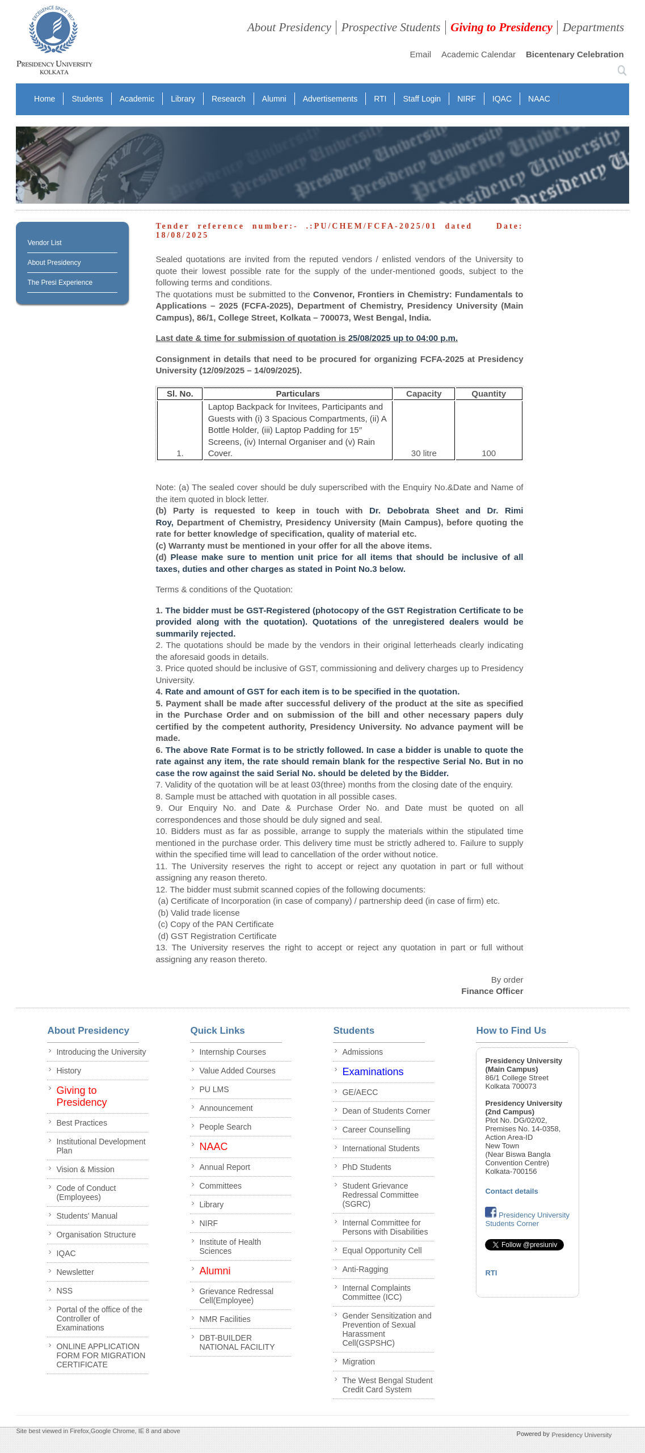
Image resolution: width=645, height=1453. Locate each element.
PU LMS (214, 1089)
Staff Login (422, 98)
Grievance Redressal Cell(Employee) (236, 1296)
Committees (220, 1185)
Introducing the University (101, 1051)
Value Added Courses (237, 1070)
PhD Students (366, 1167)
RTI (380, 98)
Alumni (274, 98)
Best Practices (81, 1122)
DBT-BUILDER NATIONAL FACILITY (237, 1342)
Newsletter (75, 1272)
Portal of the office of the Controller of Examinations (99, 1318)
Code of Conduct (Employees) (86, 1193)
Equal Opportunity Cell (381, 1250)
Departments (594, 27)
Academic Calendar (478, 54)
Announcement (225, 1108)
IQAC (502, 98)
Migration (358, 1361)
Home (44, 98)
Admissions (362, 1051)
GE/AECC (360, 1092)
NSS (64, 1290)
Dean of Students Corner (386, 1110)
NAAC (539, 98)
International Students (380, 1148)
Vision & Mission (85, 1169)
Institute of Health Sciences (230, 1246)
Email (421, 54)
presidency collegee (54, 42)
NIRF (466, 98)
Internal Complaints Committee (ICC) (376, 1292)
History (68, 1070)
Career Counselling (376, 1129)
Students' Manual (86, 1215)
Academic (137, 98)
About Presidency (289, 27)
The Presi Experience (59, 283)
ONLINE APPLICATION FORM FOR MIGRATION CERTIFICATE (100, 1355)
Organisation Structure (96, 1234)
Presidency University (582, 1434)
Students (87, 98)
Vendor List (44, 243)
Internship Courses (232, 1051)
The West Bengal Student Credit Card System (387, 1385)
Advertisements (330, 98)
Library (183, 98)
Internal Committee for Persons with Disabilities (385, 1227)
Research (229, 98)
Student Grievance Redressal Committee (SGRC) (380, 1194)
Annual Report (224, 1167)
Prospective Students (391, 27)
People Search (225, 1126)
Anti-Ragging (365, 1269)
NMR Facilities (224, 1319)
